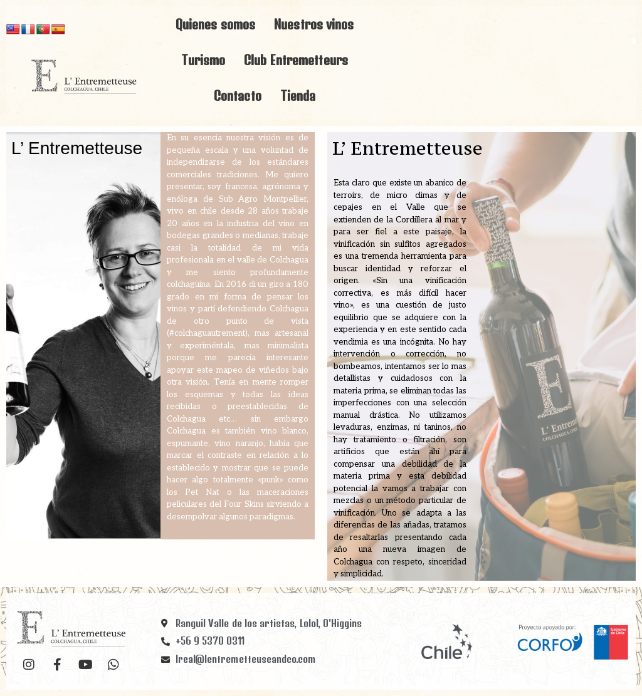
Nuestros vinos (314, 24)
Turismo (203, 60)
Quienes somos (215, 24)
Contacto (237, 95)
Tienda (298, 95)
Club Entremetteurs (296, 60)
